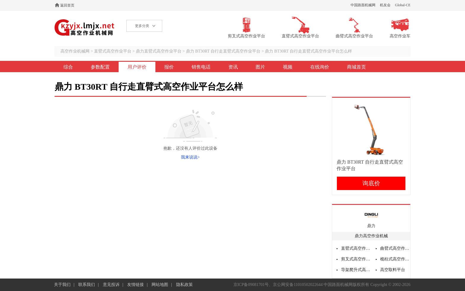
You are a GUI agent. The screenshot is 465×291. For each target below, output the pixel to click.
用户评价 (137, 66)
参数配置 (100, 66)
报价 (169, 66)
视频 (287, 66)
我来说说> (190, 157)
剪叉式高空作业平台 (356, 259)
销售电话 (201, 66)
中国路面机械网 (363, 5)
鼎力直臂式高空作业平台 (158, 51)
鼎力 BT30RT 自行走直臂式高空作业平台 (223, 51)
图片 (260, 66)
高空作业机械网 (85, 27)
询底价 (371, 183)
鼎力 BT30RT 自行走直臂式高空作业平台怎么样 (308, 51)
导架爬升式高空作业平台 (356, 270)
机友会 (385, 5)
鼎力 (371, 226)
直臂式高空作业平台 (112, 51)
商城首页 (356, 66)
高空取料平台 (392, 270)
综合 (68, 66)
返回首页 (67, 5)
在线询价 (319, 66)
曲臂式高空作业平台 (395, 248)
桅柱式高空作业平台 (395, 259)
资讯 (233, 66)
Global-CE (402, 5)
